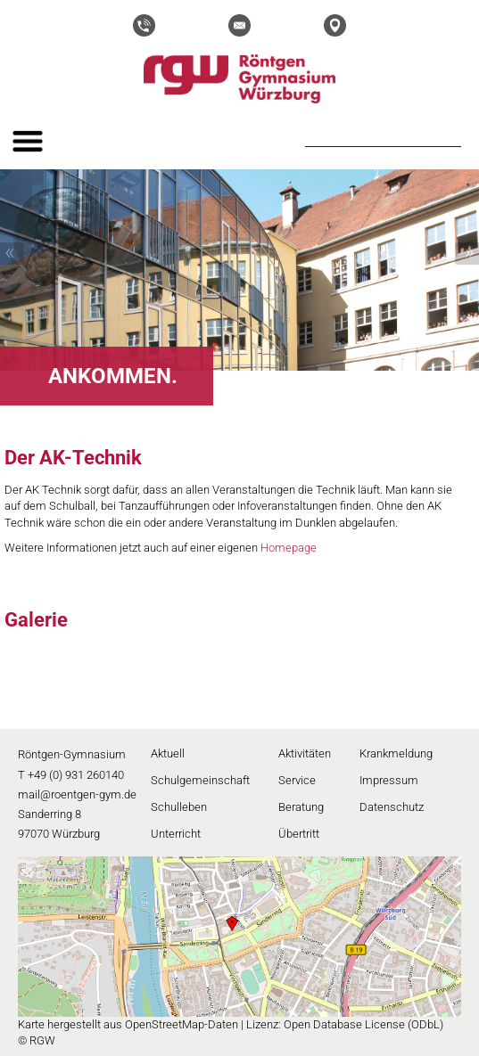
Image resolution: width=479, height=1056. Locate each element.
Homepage (288, 547)
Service (297, 780)
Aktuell (168, 753)
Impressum (388, 780)
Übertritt (298, 833)
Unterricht (176, 833)
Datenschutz (391, 807)
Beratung (301, 807)
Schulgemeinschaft (200, 780)
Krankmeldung (396, 753)
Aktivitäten (304, 753)
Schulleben (179, 807)
